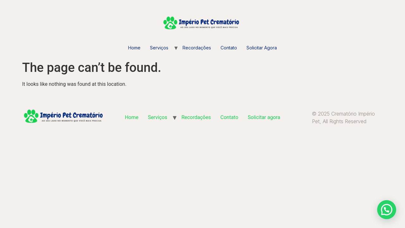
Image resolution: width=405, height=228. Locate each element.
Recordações (197, 47)
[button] (386, 209)
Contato (229, 47)
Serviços (159, 47)
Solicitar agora (261, 47)
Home (134, 47)
